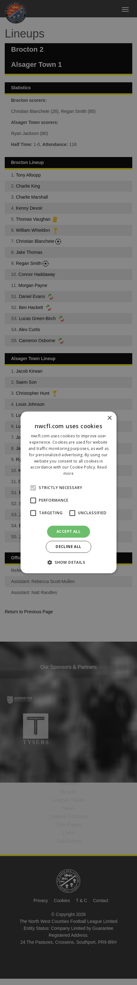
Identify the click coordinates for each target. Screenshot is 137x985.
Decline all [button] (68, 547)
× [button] (109, 418)
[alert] (68, 492)
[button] (68, 562)
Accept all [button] (68, 531)
